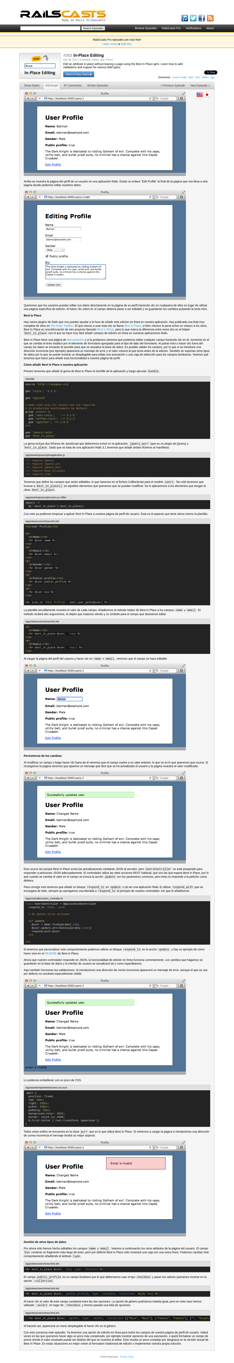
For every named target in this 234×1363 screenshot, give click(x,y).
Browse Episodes (146, 28)
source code (179, 77)
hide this (126, 44)
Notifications (193, 28)
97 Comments (73, 85)
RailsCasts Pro (171, 28)
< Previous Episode (172, 85)
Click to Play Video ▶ (78, 74)
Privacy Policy (127, 1357)
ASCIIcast (51, 85)
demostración (75, 339)
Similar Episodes (97, 85)
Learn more (109, 44)
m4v (197, 77)
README (51, 953)
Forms (109, 59)
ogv (212, 77)
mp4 (190, 77)
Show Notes (31, 85)
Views (95, 59)
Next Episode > (200, 85)
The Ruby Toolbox (61, 325)
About (210, 28)
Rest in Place (105, 329)
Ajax (102, 59)
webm (205, 77)
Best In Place (132, 325)
